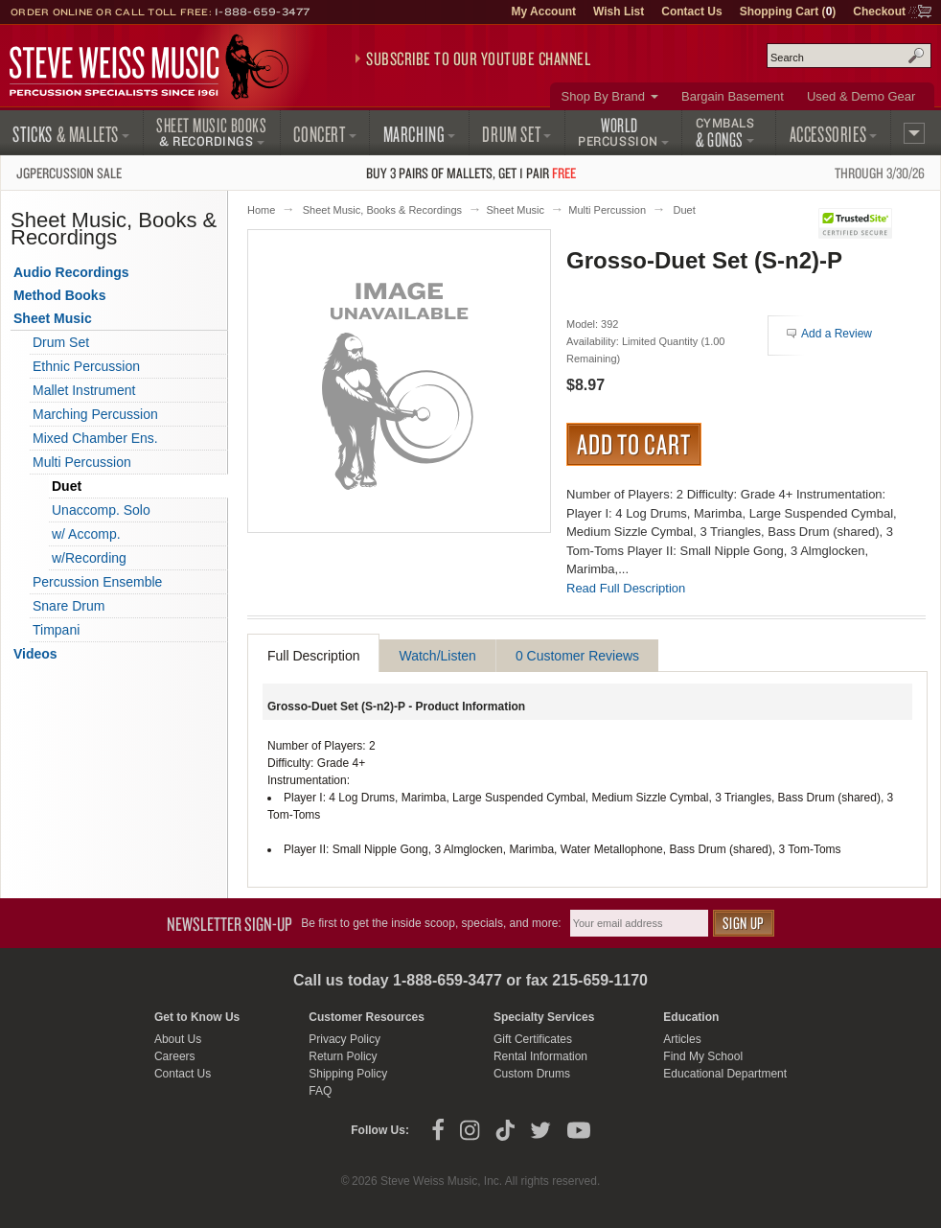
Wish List (618, 11)
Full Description (313, 655)
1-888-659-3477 (262, 11)
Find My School (703, 1056)
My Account (543, 11)
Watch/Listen (437, 655)
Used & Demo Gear (861, 96)
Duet (684, 210)
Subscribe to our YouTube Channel (478, 58)
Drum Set (61, 342)
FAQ (320, 1091)
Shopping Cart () (788, 11)
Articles (681, 1039)
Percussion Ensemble (97, 582)
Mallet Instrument (84, 390)
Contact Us (691, 11)
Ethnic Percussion (86, 366)
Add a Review (836, 333)
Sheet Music (515, 210)
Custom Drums (531, 1073)
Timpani (56, 629)
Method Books (59, 295)
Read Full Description (625, 588)
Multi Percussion (607, 210)
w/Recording (89, 558)
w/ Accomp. (86, 534)
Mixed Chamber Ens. (95, 438)
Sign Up (744, 923)
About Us (177, 1039)
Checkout (879, 11)
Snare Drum (68, 606)
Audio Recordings (71, 272)
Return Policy (343, 1056)
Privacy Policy (344, 1039)
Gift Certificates (532, 1039)
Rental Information (540, 1056)
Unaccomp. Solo (101, 510)
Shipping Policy (348, 1073)
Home (261, 210)
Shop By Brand (603, 96)
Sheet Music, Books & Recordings (382, 210)
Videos (35, 653)
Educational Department (725, 1073)
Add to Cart (634, 444)
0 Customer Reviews (577, 655)
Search (916, 55)
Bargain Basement (732, 96)
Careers (174, 1056)
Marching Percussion (95, 414)
